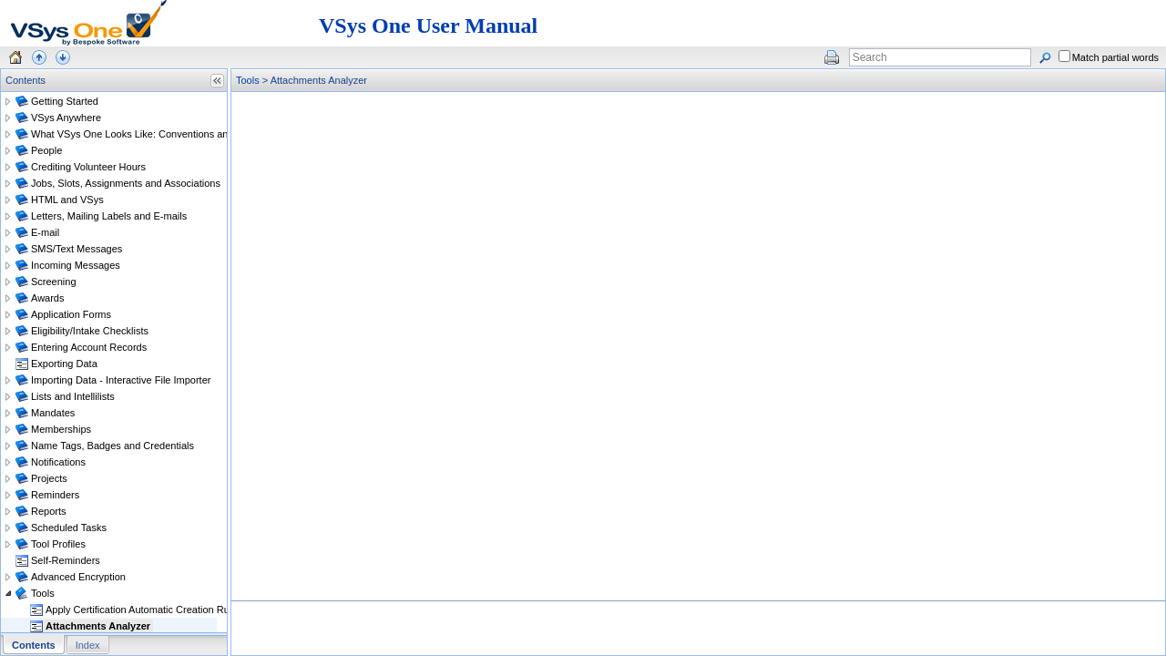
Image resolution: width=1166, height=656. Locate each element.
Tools (248, 80)
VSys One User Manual (428, 25)
